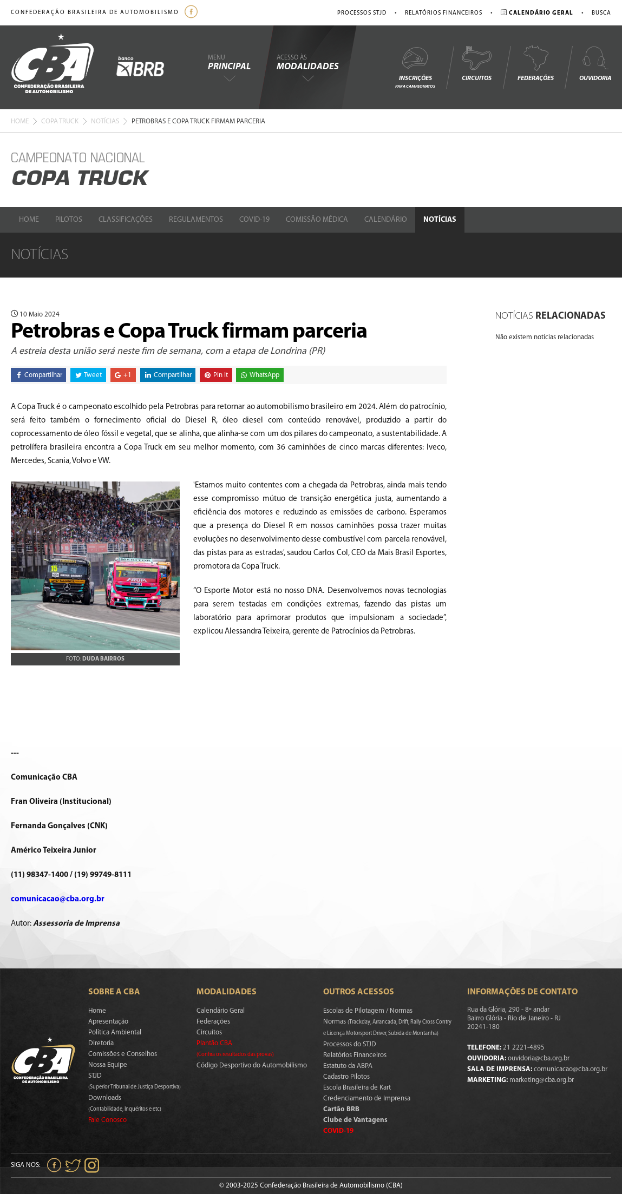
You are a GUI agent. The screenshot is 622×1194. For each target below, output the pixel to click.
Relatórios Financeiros (443, 13)
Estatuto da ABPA (347, 1066)
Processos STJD (362, 13)
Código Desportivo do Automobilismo (252, 1065)
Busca (601, 13)
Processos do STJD (349, 1044)
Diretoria (101, 1043)
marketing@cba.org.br (541, 1080)
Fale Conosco (107, 1120)
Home (20, 121)
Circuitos (476, 63)
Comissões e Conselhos (122, 1054)
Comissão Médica (317, 220)
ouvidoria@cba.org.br (538, 1058)
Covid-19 (254, 220)
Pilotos (68, 220)
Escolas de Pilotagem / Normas (368, 1010)
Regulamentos (196, 220)
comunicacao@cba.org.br (57, 899)
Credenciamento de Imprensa (366, 1098)
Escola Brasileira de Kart (357, 1087)
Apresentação (108, 1021)
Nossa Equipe (107, 1064)
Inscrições (415, 67)
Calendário (385, 220)
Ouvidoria (595, 63)
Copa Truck (59, 121)
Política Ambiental (114, 1032)
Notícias (105, 121)
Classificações (126, 220)
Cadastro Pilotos (346, 1076)
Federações (536, 63)
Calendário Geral (221, 1010)
